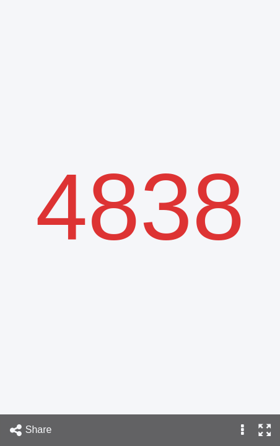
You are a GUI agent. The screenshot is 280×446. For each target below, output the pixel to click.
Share (30, 430)
